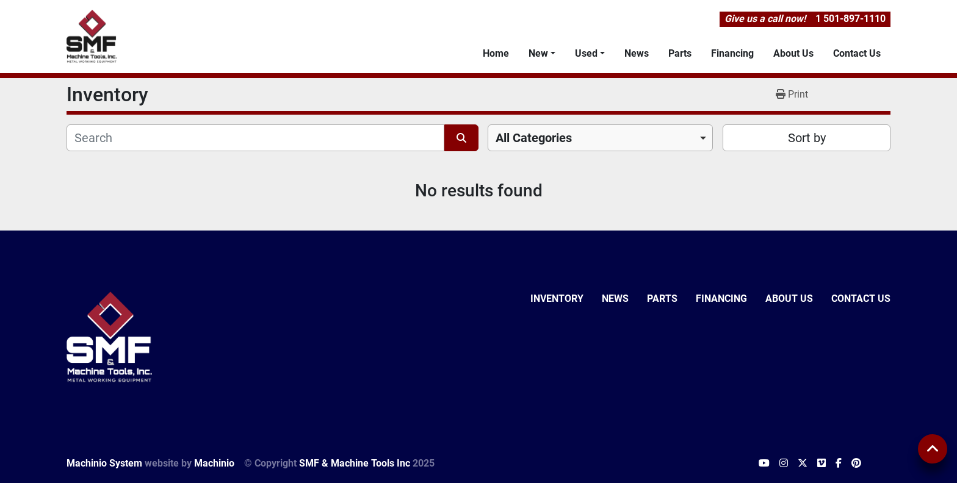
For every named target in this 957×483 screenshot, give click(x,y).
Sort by (807, 138)
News (636, 53)
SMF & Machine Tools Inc (354, 463)
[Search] (255, 137)
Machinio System (104, 463)
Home (496, 53)
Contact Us (857, 53)
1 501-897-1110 (850, 18)
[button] (542, 54)
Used (586, 53)
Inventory (556, 298)
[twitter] (802, 463)
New (538, 53)
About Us (793, 53)
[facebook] (839, 463)
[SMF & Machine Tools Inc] (109, 336)
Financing (732, 53)
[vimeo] (821, 463)
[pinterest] (856, 463)
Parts (680, 53)
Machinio (214, 463)
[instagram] (783, 463)
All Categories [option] (534, 138)
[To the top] (932, 448)
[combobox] (600, 137)
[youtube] (764, 463)
